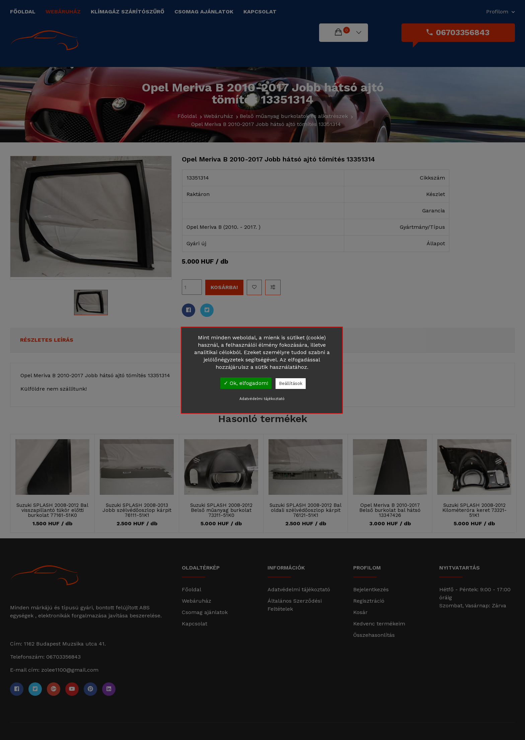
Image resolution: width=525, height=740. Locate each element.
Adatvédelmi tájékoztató (262, 399)
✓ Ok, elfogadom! (246, 383)
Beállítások (290, 383)
